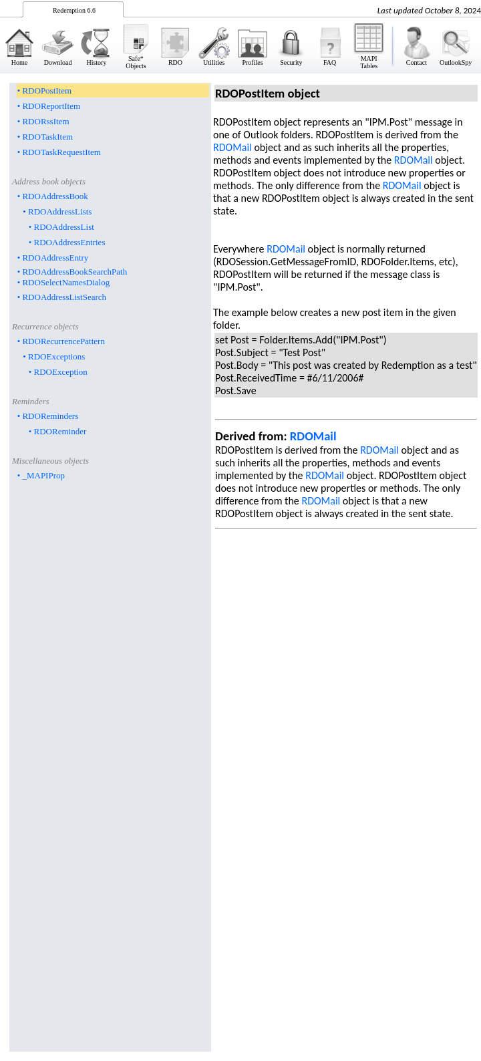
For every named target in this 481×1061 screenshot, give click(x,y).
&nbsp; (240, 36)
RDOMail (232, 147)
